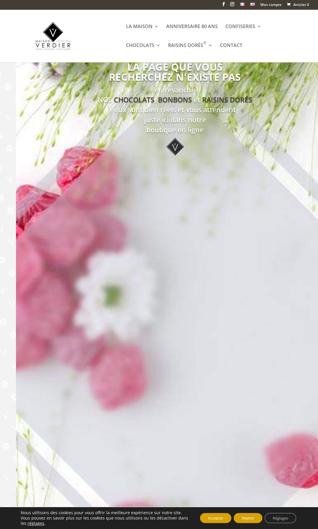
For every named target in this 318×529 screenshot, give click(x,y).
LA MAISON (140, 27)
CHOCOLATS (141, 46)
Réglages (278, 515)
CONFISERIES (241, 27)
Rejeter (242, 515)
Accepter (206, 515)
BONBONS (175, 99)
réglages (46, 523)
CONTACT (232, 46)
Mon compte (271, 5)
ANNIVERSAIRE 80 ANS (193, 27)
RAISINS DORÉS (188, 46)
